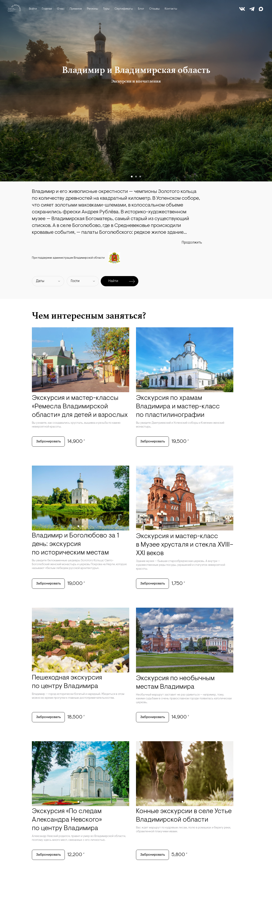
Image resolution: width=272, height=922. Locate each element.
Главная (47, 8)
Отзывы (154, 8)
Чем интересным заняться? (89, 315)
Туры (106, 8)
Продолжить (192, 242)
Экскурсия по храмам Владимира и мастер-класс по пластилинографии (178, 407)
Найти (121, 281)
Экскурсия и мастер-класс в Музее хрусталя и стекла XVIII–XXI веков (184, 545)
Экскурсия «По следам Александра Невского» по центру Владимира (67, 820)
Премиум (76, 8)
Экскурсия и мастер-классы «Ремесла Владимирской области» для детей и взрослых (80, 407)
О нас (61, 8)
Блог (141, 8)
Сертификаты (124, 8)
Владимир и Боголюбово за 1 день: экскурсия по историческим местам (75, 544)
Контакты (171, 8)
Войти (33, 8)
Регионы (92, 8)
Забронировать (48, 441)
